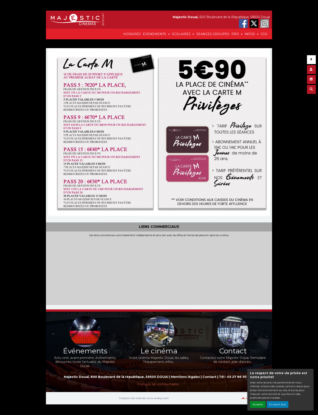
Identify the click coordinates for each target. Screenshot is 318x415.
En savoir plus (277, 404)
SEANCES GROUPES (212, 34)
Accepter (257, 404)
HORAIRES (132, 34)
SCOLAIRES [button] (181, 34)
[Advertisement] (159, 270)
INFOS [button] (250, 34)
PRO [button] (235, 34)
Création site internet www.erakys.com (144, 398)
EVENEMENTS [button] (155, 34)
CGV (264, 34)
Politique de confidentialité (158, 384)
